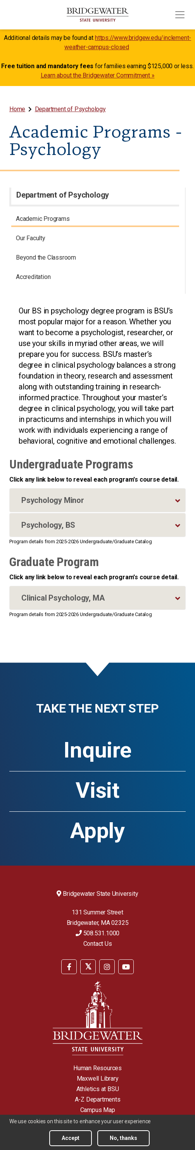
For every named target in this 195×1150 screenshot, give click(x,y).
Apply (97, 831)
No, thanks (123, 1138)
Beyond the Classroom (46, 257)
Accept (70, 1138)
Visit (97, 790)
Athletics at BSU (97, 1089)
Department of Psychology (70, 109)
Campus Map (97, 1110)
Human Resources (97, 1068)
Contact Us (97, 943)
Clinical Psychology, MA (62, 598)
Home (17, 109)
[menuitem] (18, 109)
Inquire (97, 750)
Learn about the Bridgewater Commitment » (98, 75)
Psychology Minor (52, 500)
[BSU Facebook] (69, 966)
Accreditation (33, 277)
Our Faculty (30, 238)
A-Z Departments (98, 1099)
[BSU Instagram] (107, 966)
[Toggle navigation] (180, 15)
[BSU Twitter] (88, 966)
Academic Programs (43, 218)
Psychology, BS (48, 525)
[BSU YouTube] (126, 966)
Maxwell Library (98, 1078)
